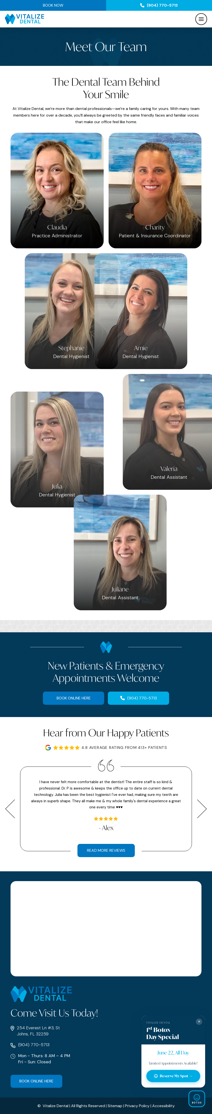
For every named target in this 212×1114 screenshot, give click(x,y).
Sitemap (115, 1105)
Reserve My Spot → (173, 1076)
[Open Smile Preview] (196, 1098)
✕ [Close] (199, 1021)
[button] (201, 19)
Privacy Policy (137, 1105)
